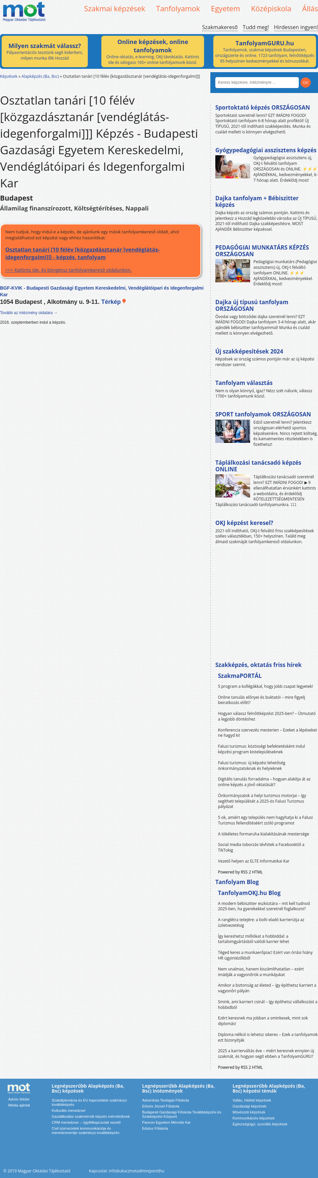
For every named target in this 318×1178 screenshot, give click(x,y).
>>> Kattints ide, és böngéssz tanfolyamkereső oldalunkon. (100, 259)
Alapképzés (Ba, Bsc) (40, 76)
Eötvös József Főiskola (161, 1106)
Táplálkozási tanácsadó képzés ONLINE (258, 466)
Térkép (114, 302)
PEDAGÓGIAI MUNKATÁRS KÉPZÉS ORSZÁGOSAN (262, 251)
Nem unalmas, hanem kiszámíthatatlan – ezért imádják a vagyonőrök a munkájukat (261, 971)
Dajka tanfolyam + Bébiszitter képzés (256, 201)
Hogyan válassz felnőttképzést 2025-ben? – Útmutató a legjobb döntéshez (267, 716)
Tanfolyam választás (244, 383)
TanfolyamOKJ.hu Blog (249, 893)
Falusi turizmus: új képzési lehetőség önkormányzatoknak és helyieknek (251, 765)
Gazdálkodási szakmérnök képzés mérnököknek (91, 1116)
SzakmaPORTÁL (240, 676)
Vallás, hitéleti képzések (252, 1100)
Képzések (9, 76)
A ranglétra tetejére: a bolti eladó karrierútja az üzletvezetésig (261, 922)
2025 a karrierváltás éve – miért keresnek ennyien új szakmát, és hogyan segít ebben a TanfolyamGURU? (266, 1053)
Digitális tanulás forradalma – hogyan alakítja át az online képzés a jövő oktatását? (264, 781)
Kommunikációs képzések (254, 1118)
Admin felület (18, 1099)
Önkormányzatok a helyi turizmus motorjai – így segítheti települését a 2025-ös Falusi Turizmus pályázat (262, 801)
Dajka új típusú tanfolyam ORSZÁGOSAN (251, 305)
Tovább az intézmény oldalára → (29, 312)
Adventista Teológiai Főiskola (165, 1100)
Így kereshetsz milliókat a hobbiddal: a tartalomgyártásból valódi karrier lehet (253, 939)
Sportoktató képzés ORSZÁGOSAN (262, 107)
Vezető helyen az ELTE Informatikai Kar (254, 861)
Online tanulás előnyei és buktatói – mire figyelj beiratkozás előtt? (261, 700)
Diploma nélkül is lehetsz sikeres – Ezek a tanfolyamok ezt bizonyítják (268, 1037)
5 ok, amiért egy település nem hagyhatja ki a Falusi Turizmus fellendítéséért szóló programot (265, 820)
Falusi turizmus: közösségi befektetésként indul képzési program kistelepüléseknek (261, 749)
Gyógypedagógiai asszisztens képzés (265, 150)
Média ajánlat (19, 1105)
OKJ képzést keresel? (244, 523)
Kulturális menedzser (69, 1110)
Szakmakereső (220, 27)
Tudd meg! (256, 27)
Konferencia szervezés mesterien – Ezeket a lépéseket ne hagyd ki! (267, 732)
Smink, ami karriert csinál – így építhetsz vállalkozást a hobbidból (267, 1004)
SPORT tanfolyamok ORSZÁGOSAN (263, 414)
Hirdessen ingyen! (296, 27)
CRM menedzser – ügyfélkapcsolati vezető (86, 1122)
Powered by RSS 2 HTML (240, 872)
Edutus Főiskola (155, 1128)
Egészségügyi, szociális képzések (260, 1124)
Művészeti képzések (249, 1112)
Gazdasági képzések (249, 1106)
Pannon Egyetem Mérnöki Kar (166, 1122)
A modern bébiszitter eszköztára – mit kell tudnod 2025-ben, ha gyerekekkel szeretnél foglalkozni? (264, 906)
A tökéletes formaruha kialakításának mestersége (263, 834)
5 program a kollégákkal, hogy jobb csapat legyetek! (265, 686)
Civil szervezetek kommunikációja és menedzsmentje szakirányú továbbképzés (85, 1130)
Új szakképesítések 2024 (249, 351)
